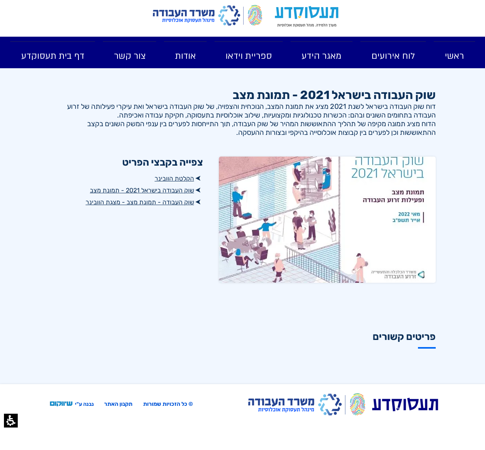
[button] (11, 421)
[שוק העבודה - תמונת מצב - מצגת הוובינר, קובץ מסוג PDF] (126, 202)
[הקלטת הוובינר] (126, 178)
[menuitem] (454, 52)
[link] (307, 17)
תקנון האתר (118, 404)
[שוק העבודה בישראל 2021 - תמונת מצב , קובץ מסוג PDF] (126, 190)
